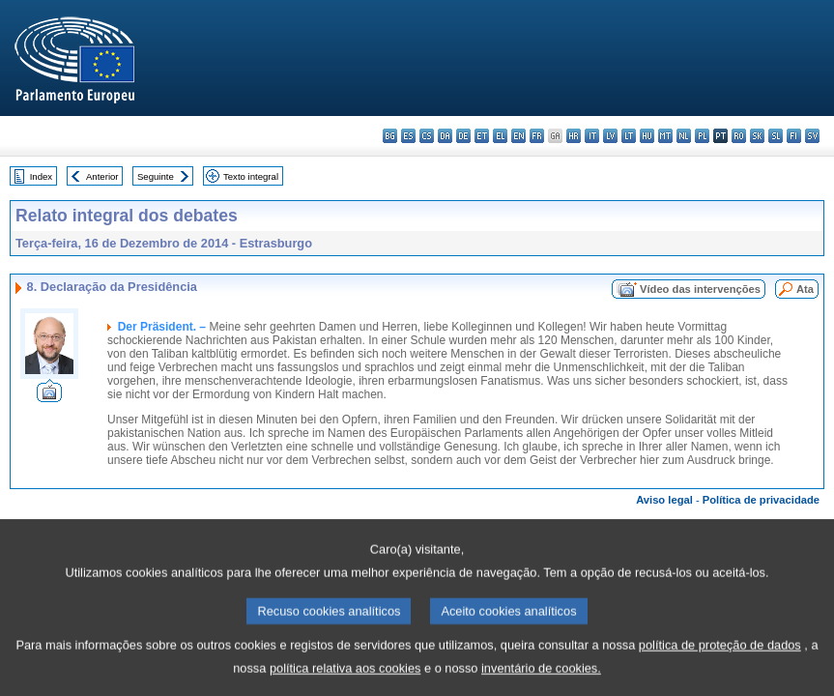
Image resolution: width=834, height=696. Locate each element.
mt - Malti (665, 136)
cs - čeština (426, 136)
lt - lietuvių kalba (628, 136)
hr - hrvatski (573, 136)
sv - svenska (812, 136)
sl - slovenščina (775, 136)
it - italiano (592, 136)
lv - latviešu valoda (610, 136)
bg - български (390, 136)
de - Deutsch (463, 136)
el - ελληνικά (500, 136)
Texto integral (250, 176)
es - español (408, 136)
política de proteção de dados (720, 659)
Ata (805, 289)
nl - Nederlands (683, 136)
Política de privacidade (761, 500)
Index (41, 176)
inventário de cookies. (541, 682)
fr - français (537, 136)
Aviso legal (664, 500)
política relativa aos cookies (345, 682)
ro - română (739, 136)
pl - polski (702, 136)
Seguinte (155, 176)
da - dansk (445, 136)
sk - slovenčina (757, 136)
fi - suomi (794, 136)
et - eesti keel (482, 136)
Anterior (102, 176)
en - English (518, 136)
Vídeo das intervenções (700, 289)
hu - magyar (647, 136)
